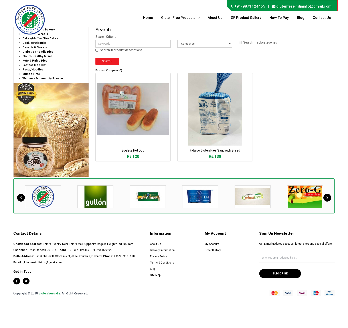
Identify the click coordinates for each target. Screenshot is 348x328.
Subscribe (280, 273)
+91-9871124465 (78, 250)
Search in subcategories (258, 42)
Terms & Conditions (162, 262)
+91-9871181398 (124, 256)
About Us (155, 244)
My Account (212, 244)
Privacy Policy (158, 256)
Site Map (155, 275)
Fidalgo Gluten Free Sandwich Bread (218, 152)
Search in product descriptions (118, 50)
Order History (213, 250)
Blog (153, 268)
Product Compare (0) (108, 70)
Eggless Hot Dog (134, 152)
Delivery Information (162, 250)
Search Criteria (105, 36)
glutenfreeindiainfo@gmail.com (42, 262)
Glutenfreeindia (49, 293)
